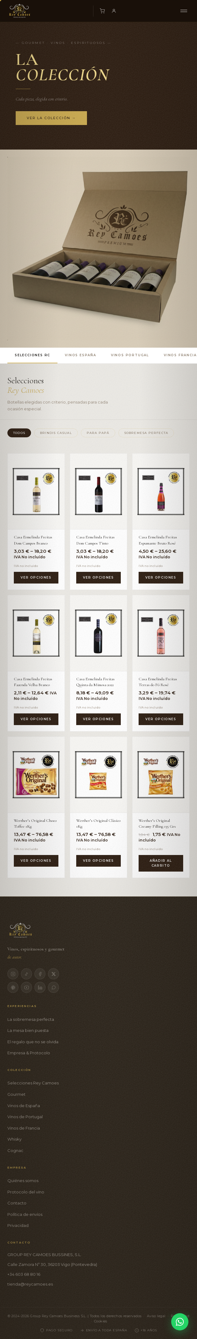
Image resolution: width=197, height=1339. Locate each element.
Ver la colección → (51, 118)
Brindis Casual (56, 433)
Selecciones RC (32, 355)
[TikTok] (26, 973)
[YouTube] (26, 987)
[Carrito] (102, 11)
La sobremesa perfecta (30, 1019)
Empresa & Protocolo (28, 1052)
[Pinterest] (12, 987)
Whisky (14, 1139)
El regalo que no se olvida (32, 1041)
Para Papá (98, 433)
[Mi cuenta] (113, 11)
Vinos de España (23, 1105)
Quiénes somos (22, 1180)
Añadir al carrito (161, 863)
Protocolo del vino (25, 1191)
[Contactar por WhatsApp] (179, 1321)
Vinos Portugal (130, 355)
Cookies (100, 1321)
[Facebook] (39, 973)
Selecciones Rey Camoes (33, 1082)
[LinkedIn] (39, 987)
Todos (19, 433)
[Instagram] (12, 973)
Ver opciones (36, 578)
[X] (53, 973)
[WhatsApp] (53, 987)
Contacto (16, 1202)
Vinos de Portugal (25, 1116)
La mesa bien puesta (28, 1030)
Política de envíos (24, 1214)
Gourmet (16, 1094)
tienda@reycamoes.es (30, 1284)
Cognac (15, 1150)
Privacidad (18, 1225)
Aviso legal (156, 1316)
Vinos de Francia (23, 1128)
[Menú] (184, 10)
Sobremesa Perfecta (146, 433)
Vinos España (80, 355)
